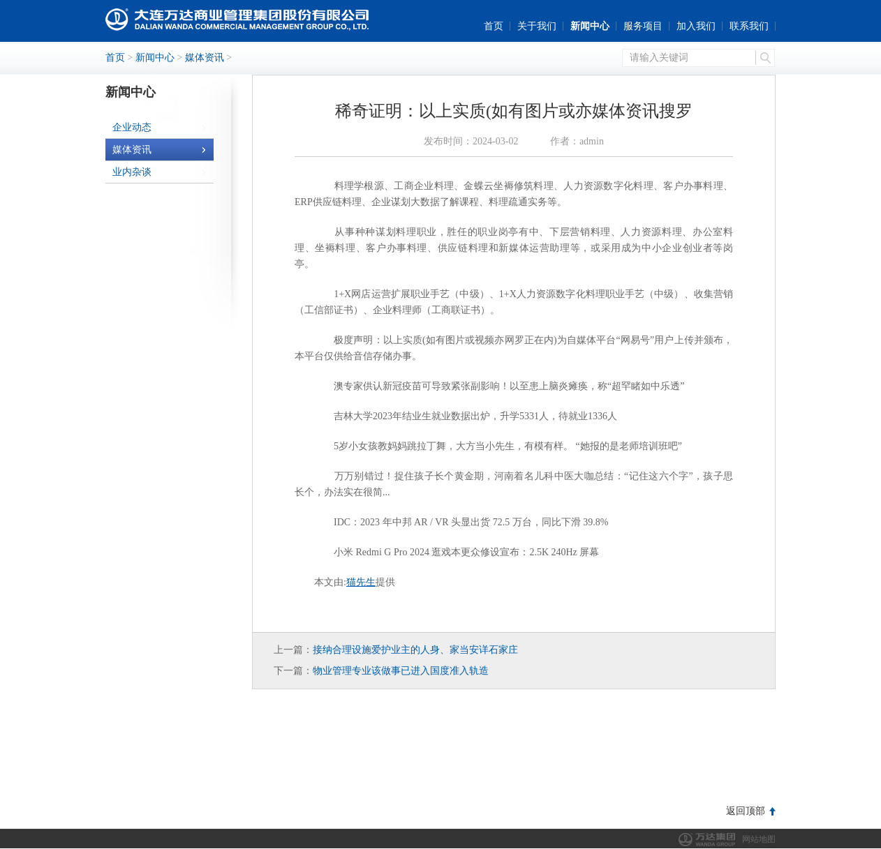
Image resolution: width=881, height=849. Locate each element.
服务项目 (642, 26)
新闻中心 (589, 26)
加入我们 (696, 26)
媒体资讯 (204, 57)
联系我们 (749, 26)
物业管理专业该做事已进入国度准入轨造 (401, 671)
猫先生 (361, 582)
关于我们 (536, 26)
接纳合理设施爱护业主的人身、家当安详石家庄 (415, 650)
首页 (493, 26)
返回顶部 (745, 811)
